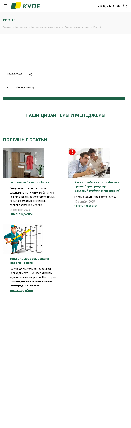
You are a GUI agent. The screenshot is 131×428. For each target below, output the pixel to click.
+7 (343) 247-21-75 (108, 5)
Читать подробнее (21, 214)
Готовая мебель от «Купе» (29, 182)
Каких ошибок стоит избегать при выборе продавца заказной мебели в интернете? (97, 186)
